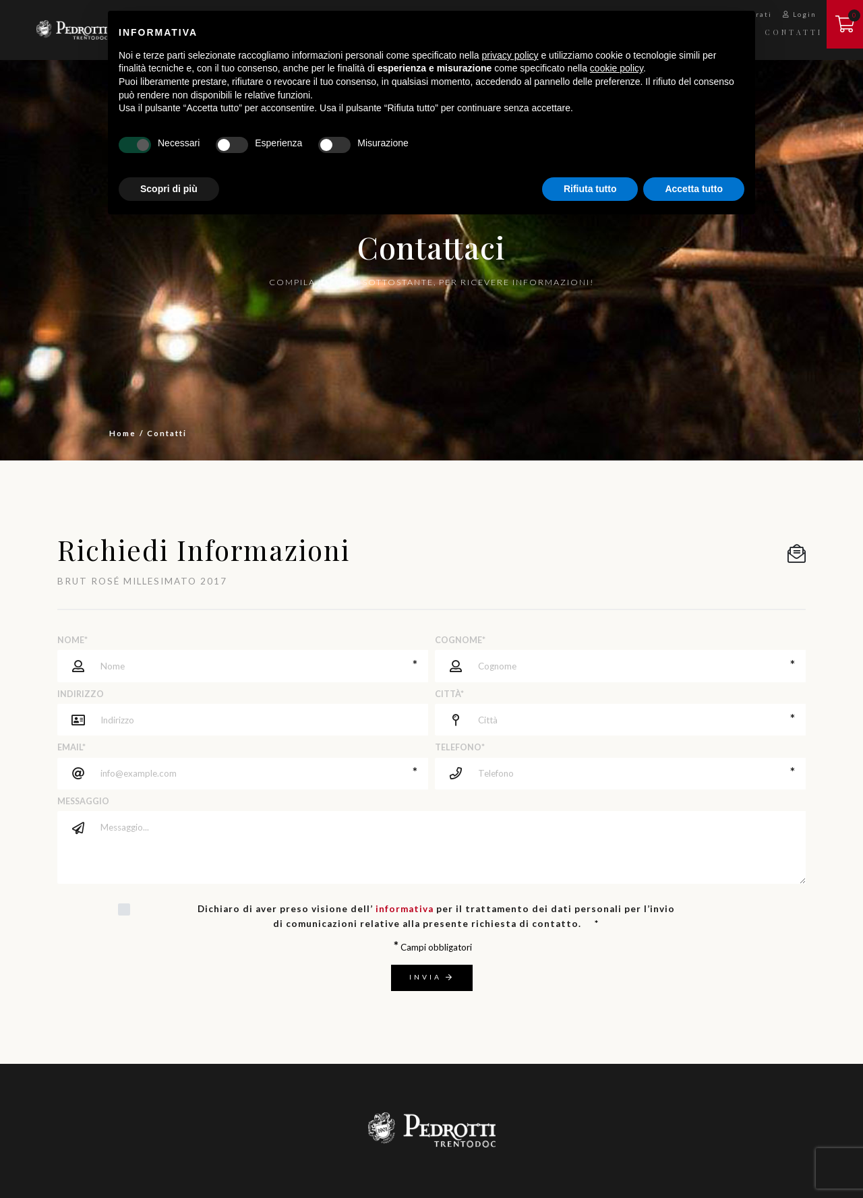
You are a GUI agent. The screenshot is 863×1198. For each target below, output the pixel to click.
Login (799, 14)
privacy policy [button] (510, 55)
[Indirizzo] (259, 720)
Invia (431, 977)
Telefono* (460, 747)
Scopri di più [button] (169, 188)
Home (122, 433)
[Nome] (242, 666)
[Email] (242, 773)
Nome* (72, 640)
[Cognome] (620, 666)
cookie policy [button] (616, 68)
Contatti (794, 32)
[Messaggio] (448, 847)
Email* (71, 747)
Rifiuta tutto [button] (590, 188)
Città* (449, 694)
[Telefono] (620, 773)
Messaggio (83, 801)
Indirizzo (80, 694)
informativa (405, 908)
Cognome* (460, 640)
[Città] (620, 720)
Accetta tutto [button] (694, 188)
